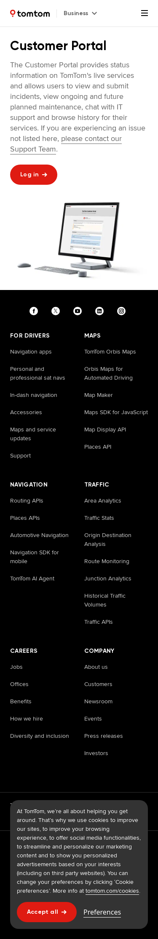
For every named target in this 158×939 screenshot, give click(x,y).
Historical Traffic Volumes (105, 600)
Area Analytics (102, 500)
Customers (98, 684)
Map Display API (105, 429)
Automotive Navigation (39, 535)
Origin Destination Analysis (107, 539)
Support (20, 455)
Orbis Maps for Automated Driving (108, 373)
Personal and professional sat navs (37, 373)
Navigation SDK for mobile (34, 556)
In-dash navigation (33, 395)
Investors (96, 753)
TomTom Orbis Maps (110, 351)
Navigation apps (31, 351)
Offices (19, 684)
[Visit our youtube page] (79, 311)
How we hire (26, 718)
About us (96, 666)
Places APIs (25, 517)
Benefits (21, 701)
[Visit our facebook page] (35, 311)
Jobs (16, 666)
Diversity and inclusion (39, 736)
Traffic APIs (98, 621)
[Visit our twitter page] (57, 311)
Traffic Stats (99, 517)
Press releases (103, 736)
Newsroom (98, 701)
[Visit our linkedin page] (101, 311)
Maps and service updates (33, 433)
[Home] (30, 13)
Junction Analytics (107, 578)
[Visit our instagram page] (123, 311)
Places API (97, 446)
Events (93, 718)
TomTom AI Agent (32, 578)
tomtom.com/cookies (112, 890)
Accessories (26, 412)
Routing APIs (26, 500)
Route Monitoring (106, 561)
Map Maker (98, 395)
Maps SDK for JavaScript (116, 412)
